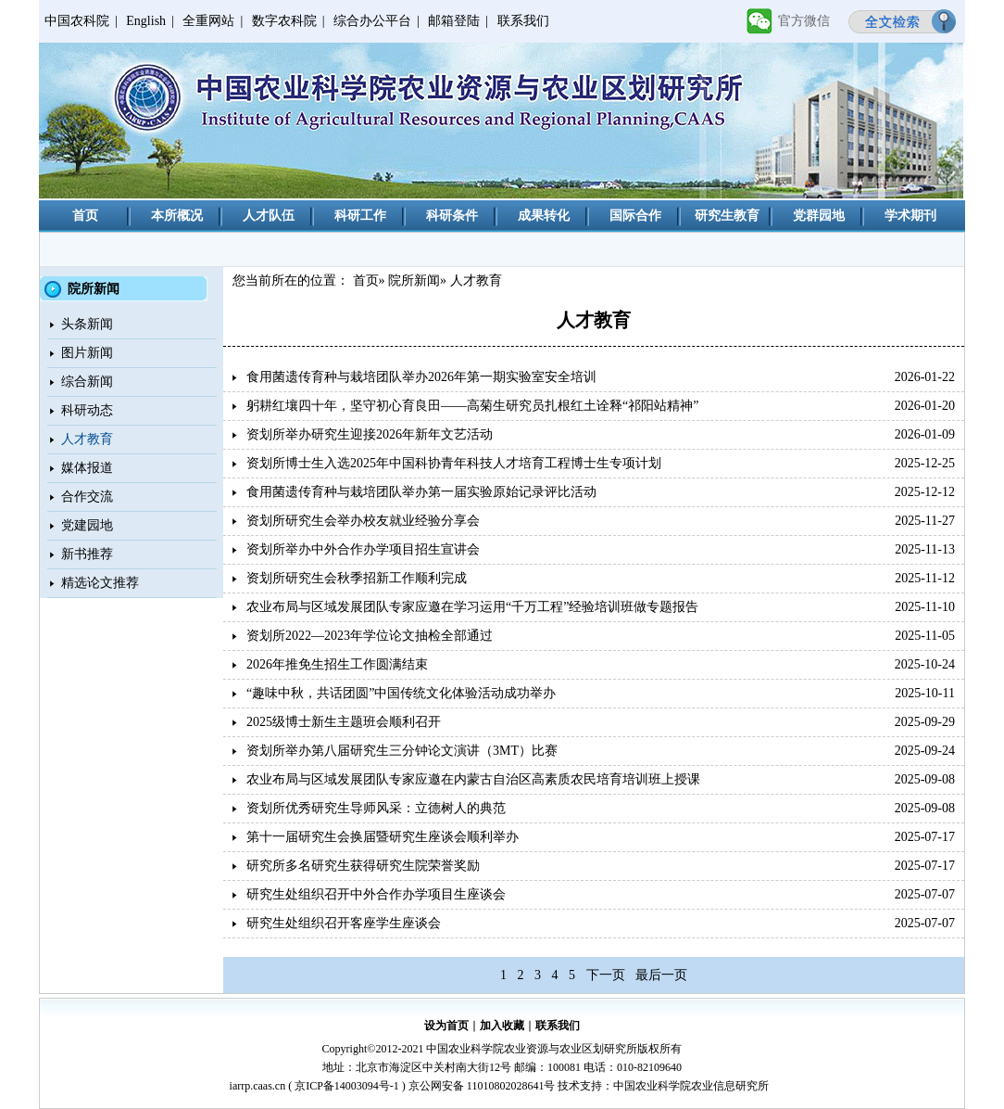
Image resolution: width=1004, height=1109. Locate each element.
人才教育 (87, 439)
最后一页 (661, 975)
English (146, 21)
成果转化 (544, 216)
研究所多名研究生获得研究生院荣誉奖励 (363, 866)
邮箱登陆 (454, 21)
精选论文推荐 (100, 583)
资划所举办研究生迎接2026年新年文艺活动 (369, 434)
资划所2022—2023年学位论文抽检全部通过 (369, 636)
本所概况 (177, 216)
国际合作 (635, 216)
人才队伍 (269, 216)
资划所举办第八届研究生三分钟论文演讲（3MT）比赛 (402, 751)
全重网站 (208, 21)
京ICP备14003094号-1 (347, 1085)
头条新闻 (87, 324)
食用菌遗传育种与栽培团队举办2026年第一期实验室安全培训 (421, 377)
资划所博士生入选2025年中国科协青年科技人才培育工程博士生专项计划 (453, 463)
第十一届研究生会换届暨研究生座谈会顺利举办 (382, 837)
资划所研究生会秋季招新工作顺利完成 (356, 578)
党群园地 (819, 216)
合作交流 (87, 497)
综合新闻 (87, 382)
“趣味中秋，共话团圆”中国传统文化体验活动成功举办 (401, 693)
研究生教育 (727, 216)
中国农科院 (76, 21)
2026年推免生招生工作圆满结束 (337, 664)
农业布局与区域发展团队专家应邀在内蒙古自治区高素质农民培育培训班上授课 (473, 779)
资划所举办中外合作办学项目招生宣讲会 (363, 549)
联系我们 (523, 21)
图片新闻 (87, 353)
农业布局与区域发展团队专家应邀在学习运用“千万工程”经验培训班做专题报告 (472, 607)
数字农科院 (284, 21)
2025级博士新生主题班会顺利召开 (343, 722)
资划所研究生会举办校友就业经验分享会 (363, 521)
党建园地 (87, 525)
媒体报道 (87, 468)
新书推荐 (87, 554)
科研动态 (87, 410)
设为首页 (446, 1025)
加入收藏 (502, 1025)
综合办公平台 (372, 21)
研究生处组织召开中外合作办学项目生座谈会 (376, 894)
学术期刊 (910, 216)
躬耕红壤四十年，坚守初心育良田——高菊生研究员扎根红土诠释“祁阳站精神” (472, 406)
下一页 (605, 975)
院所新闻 (414, 280)
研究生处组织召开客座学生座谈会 (343, 923)
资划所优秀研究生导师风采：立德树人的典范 (376, 808)
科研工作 (360, 216)
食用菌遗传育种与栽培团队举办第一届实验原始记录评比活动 (421, 492)
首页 (85, 216)
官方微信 (804, 21)
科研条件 (452, 216)
